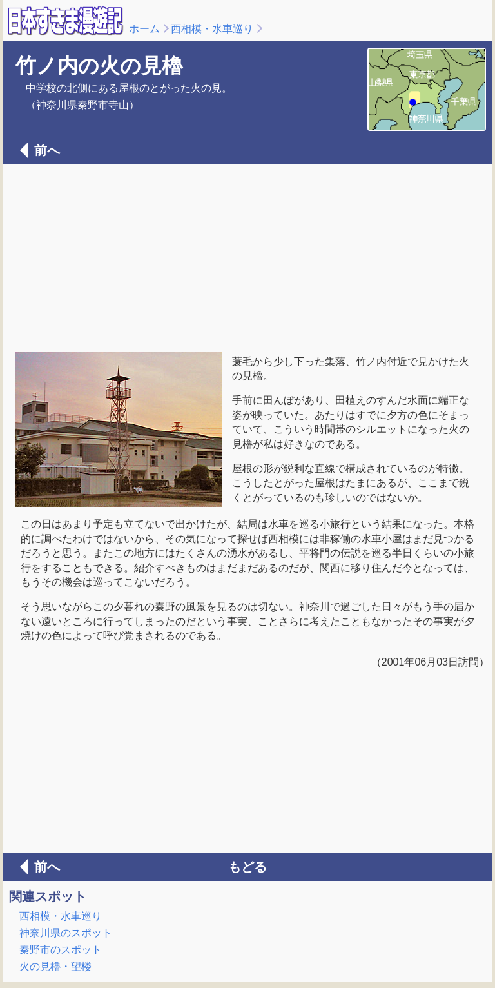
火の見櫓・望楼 (55, 966)
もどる (247, 867)
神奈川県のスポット (65, 932)
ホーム (144, 28)
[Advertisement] (247, 256)
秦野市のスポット (60, 949)
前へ (47, 150)
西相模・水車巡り (212, 28)
